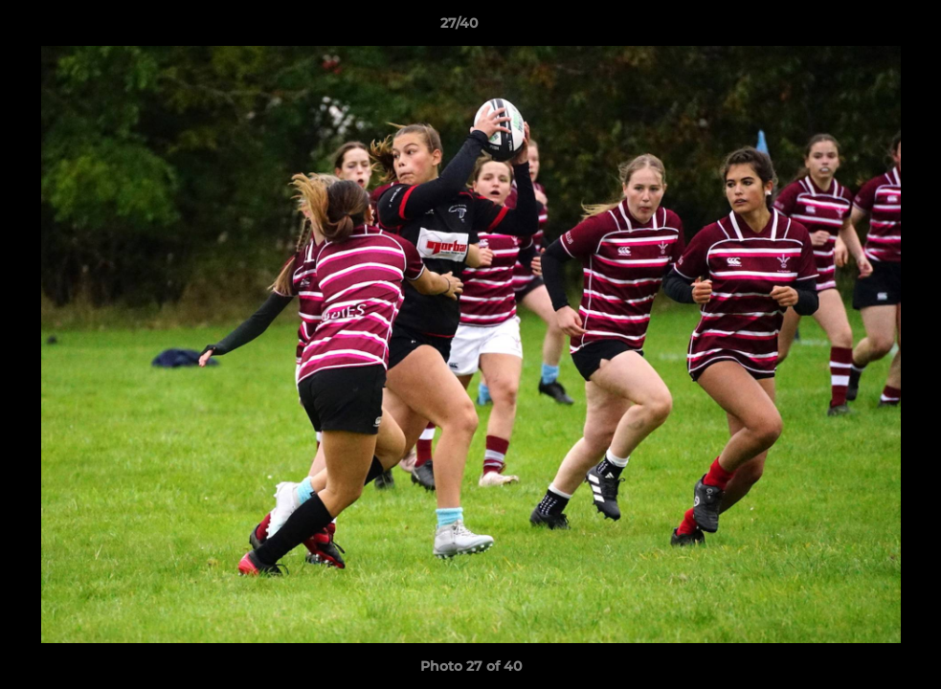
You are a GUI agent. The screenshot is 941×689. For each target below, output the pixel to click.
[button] (860, 27)
